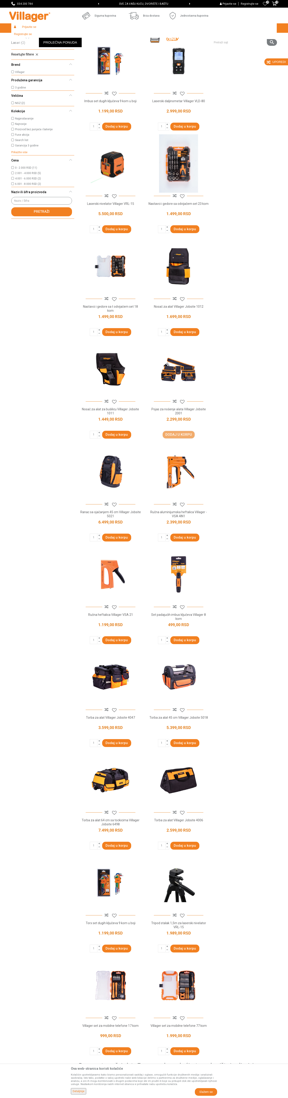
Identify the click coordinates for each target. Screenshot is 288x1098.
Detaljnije (78, 1091)
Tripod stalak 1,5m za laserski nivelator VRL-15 (245, 646)
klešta (168, 842)
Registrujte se (249, 3)
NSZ (20, 135)
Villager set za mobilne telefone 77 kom (178, 746)
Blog (82, 1020)
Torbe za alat (23, 63)
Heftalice (20, 69)
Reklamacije (155, 1033)
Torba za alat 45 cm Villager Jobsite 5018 (177, 542)
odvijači (228, 842)
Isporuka (152, 995)
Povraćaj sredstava (159, 1039)
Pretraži (42, 244)
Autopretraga (152, 46)
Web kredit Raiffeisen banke (166, 1020)
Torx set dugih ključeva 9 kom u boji (177, 644)
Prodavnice (87, 982)
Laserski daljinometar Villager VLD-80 (177, 133)
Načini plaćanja (156, 1008)
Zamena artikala (158, 1045)
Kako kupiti (154, 989)
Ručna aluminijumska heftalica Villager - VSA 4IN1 (110, 442)
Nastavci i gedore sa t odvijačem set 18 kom (177, 237)
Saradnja (85, 995)
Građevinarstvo (70, 37)
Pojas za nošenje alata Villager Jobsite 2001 (178, 339)
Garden (52, 37)
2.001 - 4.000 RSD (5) (28, 206)
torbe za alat (212, 842)
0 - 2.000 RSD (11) (26, 200)
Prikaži (217, 46)
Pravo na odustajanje (161, 1026)
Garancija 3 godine (26, 178)
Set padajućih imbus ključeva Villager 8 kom (245, 442)
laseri (197, 842)
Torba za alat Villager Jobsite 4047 (110, 542)
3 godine (20, 120)
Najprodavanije (24, 151)
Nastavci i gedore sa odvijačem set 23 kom (110, 235)
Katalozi (84, 1014)
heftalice (243, 842)
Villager (20, 104)
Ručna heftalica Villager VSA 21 (177, 440)
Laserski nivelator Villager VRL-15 (245, 133)
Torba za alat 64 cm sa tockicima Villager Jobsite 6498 (245, 544)
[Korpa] (274, 6)
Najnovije (21, 156)
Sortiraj (173, 46)
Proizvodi (38, 37)
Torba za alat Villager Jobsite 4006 (110, 644)
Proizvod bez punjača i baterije (34, 162)
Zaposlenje (86, 989)
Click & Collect (156, 1001)
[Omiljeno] (265, 3)
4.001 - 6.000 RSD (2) (28, 211)
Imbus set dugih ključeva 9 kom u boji (110, 133)
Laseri (18, 75)
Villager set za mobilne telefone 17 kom (110, 746)
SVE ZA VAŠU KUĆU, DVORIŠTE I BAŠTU (143, 3)
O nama (84, 976)
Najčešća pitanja (90, 1008)
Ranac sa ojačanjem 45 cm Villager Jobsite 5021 (245, 339)
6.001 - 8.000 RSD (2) (28, 216)
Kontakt (84, 1001)
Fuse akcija (22, 167)
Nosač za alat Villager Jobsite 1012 (245, 235)
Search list (21, 173)
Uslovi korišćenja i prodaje (164, 976)
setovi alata (183, 842)
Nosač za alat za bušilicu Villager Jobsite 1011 (110, 339)
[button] (243, 28)
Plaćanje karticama (159, 1014)
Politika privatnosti (159, 982)
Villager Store (20, 37)
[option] (144, 4)
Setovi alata (22, 57)
